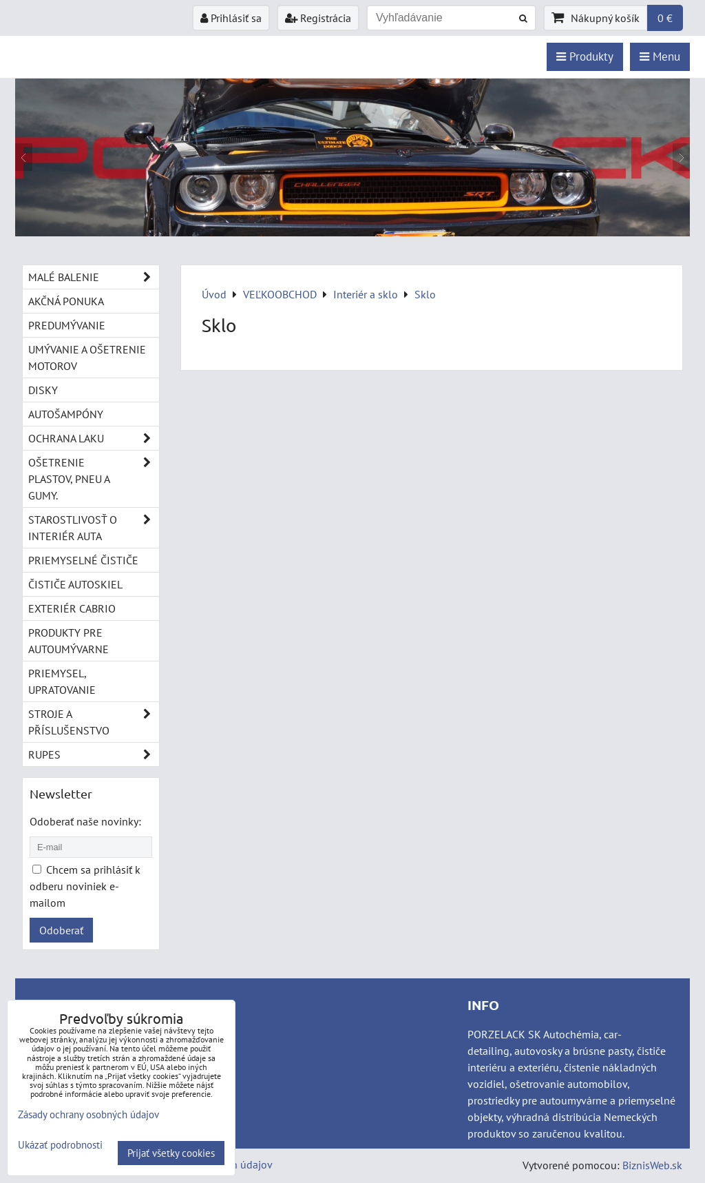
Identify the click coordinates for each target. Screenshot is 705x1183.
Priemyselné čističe (83, 560)
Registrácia (318, 18)
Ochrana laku (93, 438)
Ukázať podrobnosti (60, 1145)
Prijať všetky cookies (171, 1153)
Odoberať (61, 930)
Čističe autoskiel (75, 584)
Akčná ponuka (66, 301)
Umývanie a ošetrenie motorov (87, 357)
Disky (43, 390)
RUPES (93, 754)
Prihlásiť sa (231, 18)
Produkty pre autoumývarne (68, 641)
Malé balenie (93, 277)
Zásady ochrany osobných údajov (88, 1114)
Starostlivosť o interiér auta (93, 528)
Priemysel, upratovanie (62, 681)
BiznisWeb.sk (652, 1165)
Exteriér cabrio (72, 608)
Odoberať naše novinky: (85, 821)
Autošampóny (65, 414)
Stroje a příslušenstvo (93, 722)
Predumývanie (66, 325)
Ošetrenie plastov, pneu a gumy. (93, 479)
